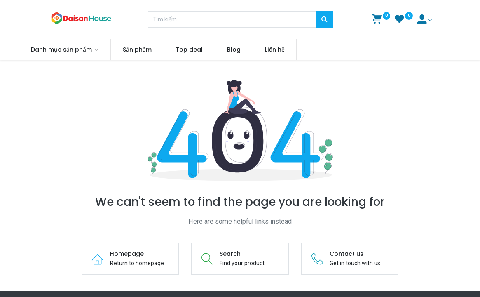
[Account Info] (424, 20)
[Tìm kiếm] (324, 19)
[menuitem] (167, 50)
